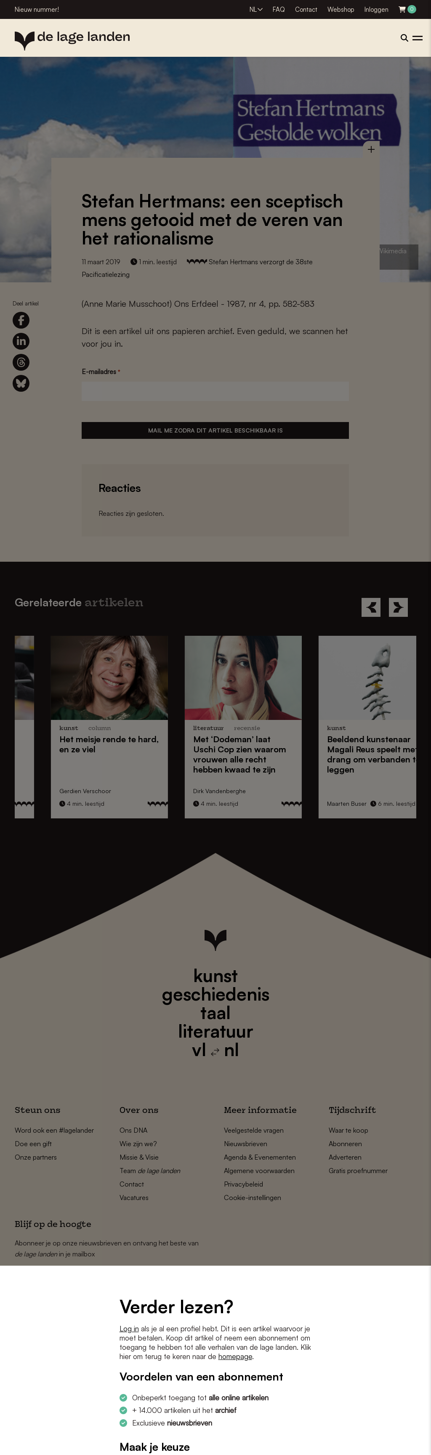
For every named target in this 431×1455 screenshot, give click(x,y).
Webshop (340, 9)
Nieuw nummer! (37, 9)
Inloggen (376, 9)
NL (253, 9)
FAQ (279, 9)
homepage (235, 1356)
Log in (129, 1328)
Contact (306, 9)
